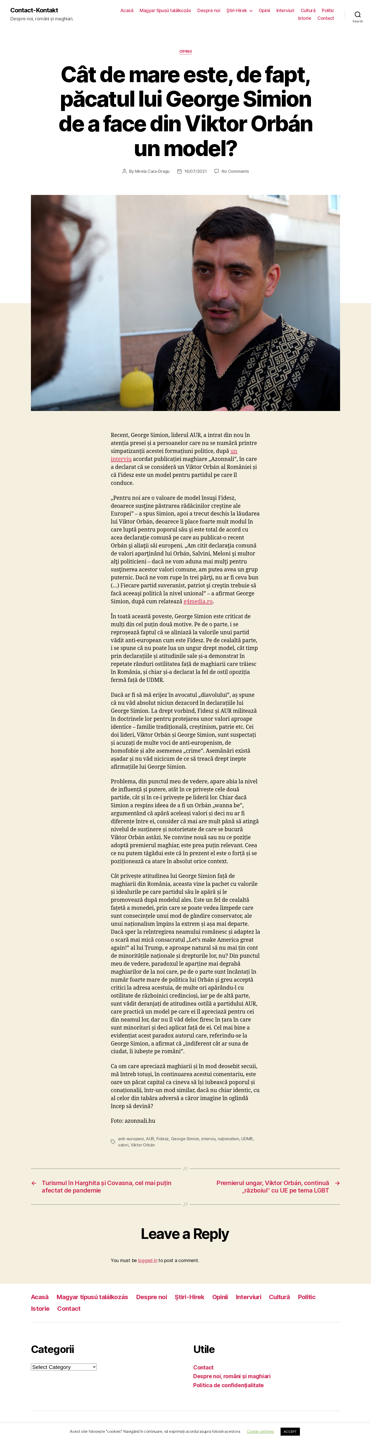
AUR (150, 1138)
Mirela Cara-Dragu (152, 171)
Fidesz (162, 1138)
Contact (325, 18)
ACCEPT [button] (290, 1431)
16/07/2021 (195, 171)
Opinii (264, 10)
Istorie (304, 18)
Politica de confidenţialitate (228, 1385)
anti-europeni (131, 1138)
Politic (328, 10)
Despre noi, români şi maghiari (232, 1376)
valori (123, 1144)
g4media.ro (198, 601)
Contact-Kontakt (34, 10)
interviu (208, 1138)
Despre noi (208, 10)
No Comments (235, 171)
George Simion (185, 1138)
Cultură (308, 10)
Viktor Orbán (143, 1144)
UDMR (247, 1138)
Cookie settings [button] (260, 1431)
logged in (147, 1260)
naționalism (228, 1138)
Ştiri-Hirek (236, 10)
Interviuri (285, 10)
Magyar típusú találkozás (165, 10)
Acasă (126, 10)
